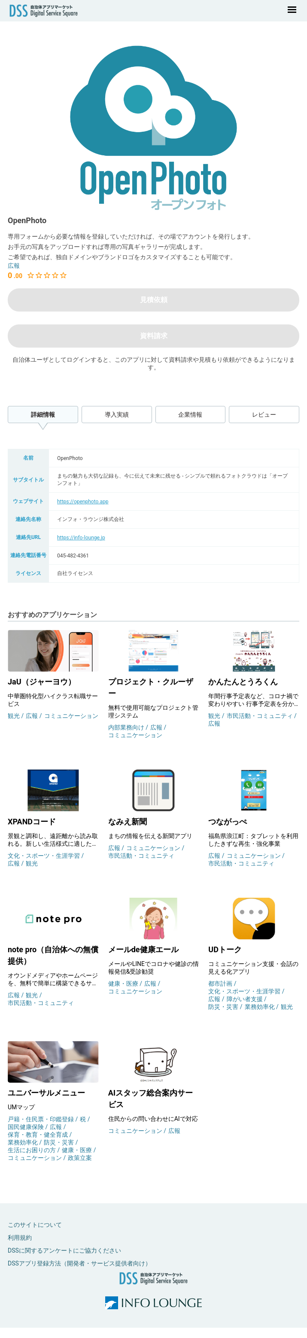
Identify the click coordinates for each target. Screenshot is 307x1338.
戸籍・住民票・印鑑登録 (41, 1119)
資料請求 (153, 335)
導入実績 (117, 414)
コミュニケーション (71, 715)
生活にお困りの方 (32, 1150)
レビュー (264, 414)
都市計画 (221, 983)
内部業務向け (127, 727)
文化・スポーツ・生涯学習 (44, 855)
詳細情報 (43, 414)
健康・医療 (124, 983)
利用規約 (20, 1237)
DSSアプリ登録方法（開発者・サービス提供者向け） (79, 1263)
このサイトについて (35, 1224)
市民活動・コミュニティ (260, 715)
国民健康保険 (26, 1126)
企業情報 (190, 414)
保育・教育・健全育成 (38, 1134)
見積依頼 (153, 299)
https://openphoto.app (82, 502)
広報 (14, 265)
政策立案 (80, 1157)
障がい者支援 (245, 999)
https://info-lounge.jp (81, 538)
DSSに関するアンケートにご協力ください (64, 1250)
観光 (14, 715)
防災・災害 (224, 1006)
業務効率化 (260, 1006)
